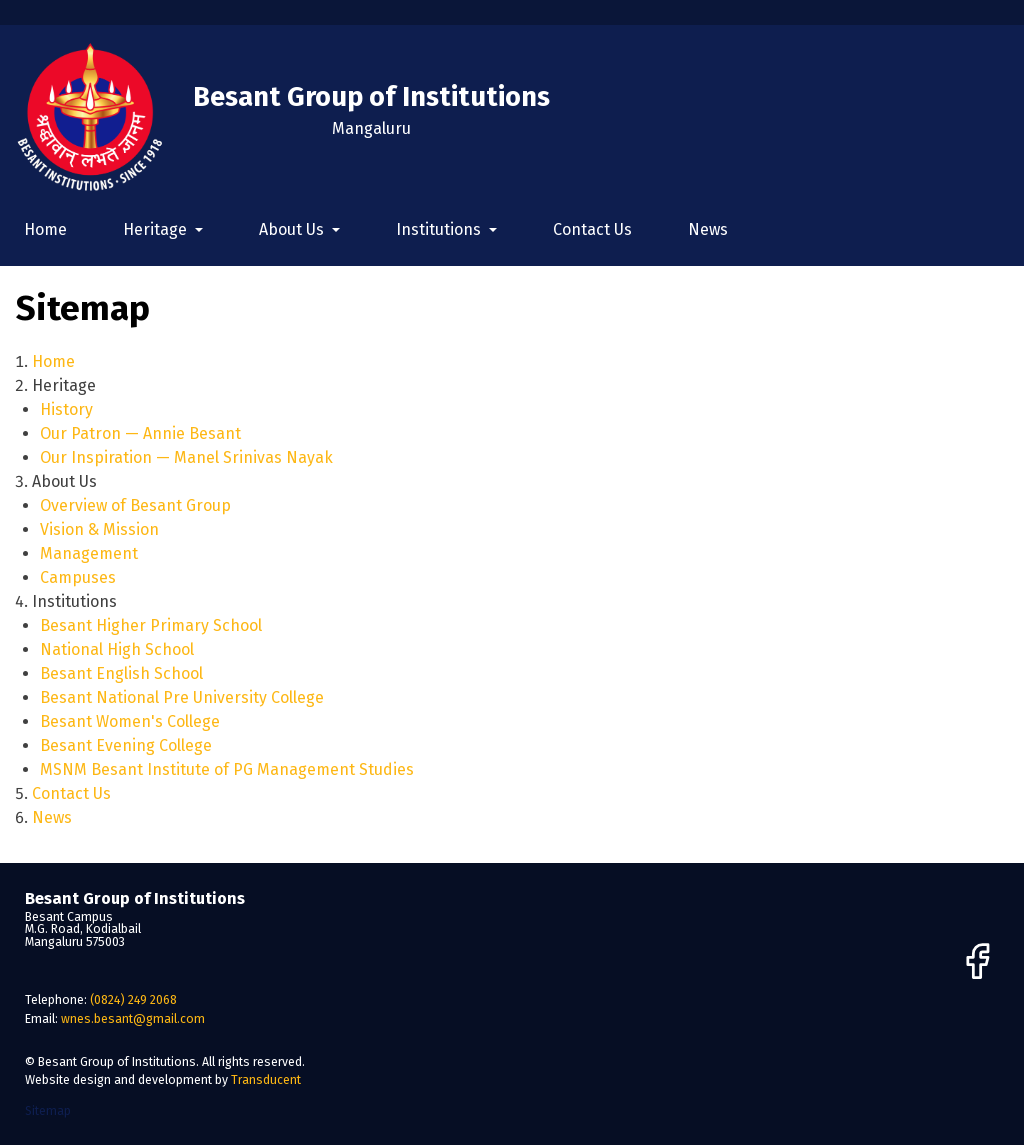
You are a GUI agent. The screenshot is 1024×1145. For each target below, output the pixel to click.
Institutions (440, 229)
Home (45, 229)
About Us (293, 229)
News (708, 229)
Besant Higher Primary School (151, 625)
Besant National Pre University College (182, 697)
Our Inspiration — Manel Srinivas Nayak (186, 457)
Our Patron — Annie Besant (140, 433)
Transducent (266, 1079)
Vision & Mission (99, 529)
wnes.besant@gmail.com (133, 1018)
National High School (117, 649)
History (66, 409)
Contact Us (592, 229)
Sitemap (48, 1110)
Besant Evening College (126, 745)
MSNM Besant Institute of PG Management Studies (227, 769)
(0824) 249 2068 (133, 999)
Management (89, 553)
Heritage (157, 229)
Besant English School (121, 673)
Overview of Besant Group (135, 505)
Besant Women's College (130, 721)
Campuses (78, 577)
